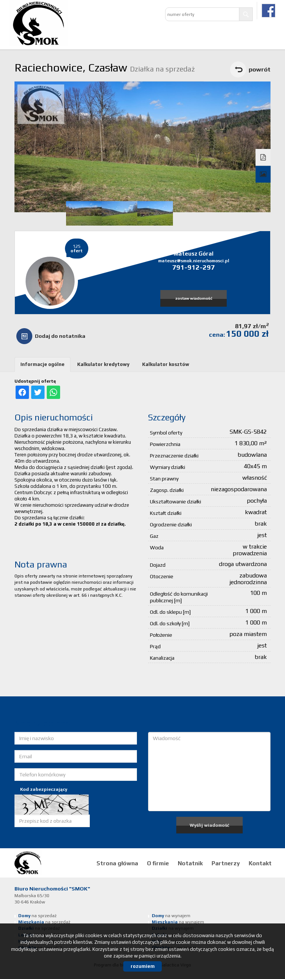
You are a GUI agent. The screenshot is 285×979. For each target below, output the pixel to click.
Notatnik (190, 863)
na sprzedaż (37, 915)
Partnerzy (226, 863)
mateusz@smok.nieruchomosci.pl (193, 260)
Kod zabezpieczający (43, 789)
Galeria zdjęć (263, 174)
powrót (260, 69)
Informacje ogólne (42, 364)
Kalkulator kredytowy (103, 364)
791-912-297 (193, 267)
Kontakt (260, 863)
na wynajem (171, 915)
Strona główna (117, 863)
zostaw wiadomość (193, 298)
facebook (268, 10)
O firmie (158, 863)
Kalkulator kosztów (165, 364)
